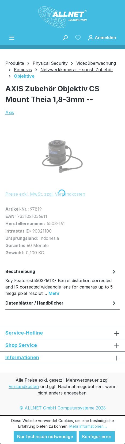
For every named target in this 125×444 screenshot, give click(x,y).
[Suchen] (65, 37)
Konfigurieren (96, 436)
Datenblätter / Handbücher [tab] (61, 303)
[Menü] (11, 37)
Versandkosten (24, 386)
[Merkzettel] (77, 37)
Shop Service (21, 345)
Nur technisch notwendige (45, 436)
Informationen (22, 357)
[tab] (61, 282)
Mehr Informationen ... (88, 426)
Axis (9, 112)
